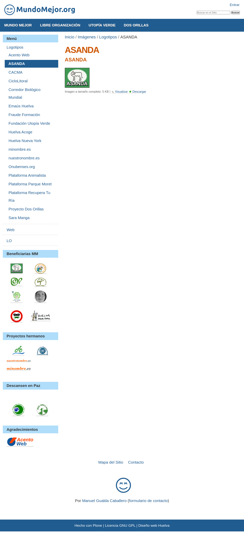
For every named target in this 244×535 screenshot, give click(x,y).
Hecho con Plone (88, 525)
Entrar (234, 5)
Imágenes (87, 37)
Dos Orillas (136, 25)
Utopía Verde (102, 25)
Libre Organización (60, 25)
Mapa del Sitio (110, 462)
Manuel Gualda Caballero (104, 500)
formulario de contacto (148, 500)
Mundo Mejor (18, 25)
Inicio (69, 37)
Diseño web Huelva (153, 525)
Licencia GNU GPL (120, 525)
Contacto (136, 462)
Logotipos (108, 37)
